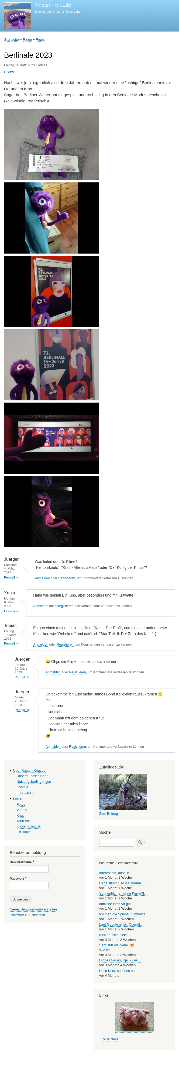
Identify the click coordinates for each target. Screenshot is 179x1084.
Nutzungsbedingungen (34, 782)
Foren (27, 39)
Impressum (25, 793)
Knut (20, 815)
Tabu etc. (24, 821)
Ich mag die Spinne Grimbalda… (124, 914)
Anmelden (42, 578)
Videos (22, 810)
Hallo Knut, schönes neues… (121, 971)
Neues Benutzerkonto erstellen (33, 909)
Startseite (11, 39)
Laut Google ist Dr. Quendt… (121, 924)
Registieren (66, 578)
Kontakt (22, 787)
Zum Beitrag (108, 814)
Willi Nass (110, 1039)
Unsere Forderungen (33, 776)
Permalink (11, 577)
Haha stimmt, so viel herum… (121, 883)
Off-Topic (23, 832)
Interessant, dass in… (116, 873)
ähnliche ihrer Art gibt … (117, 904)
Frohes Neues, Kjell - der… (120, 960)
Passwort (17, 879)
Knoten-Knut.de (53, 5)
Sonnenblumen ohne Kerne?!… (123, 893)
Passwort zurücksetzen (27, 915)
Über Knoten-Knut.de (29, 770)
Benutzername (21, 862)
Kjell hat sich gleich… (115, 935)
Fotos (40, 39)
